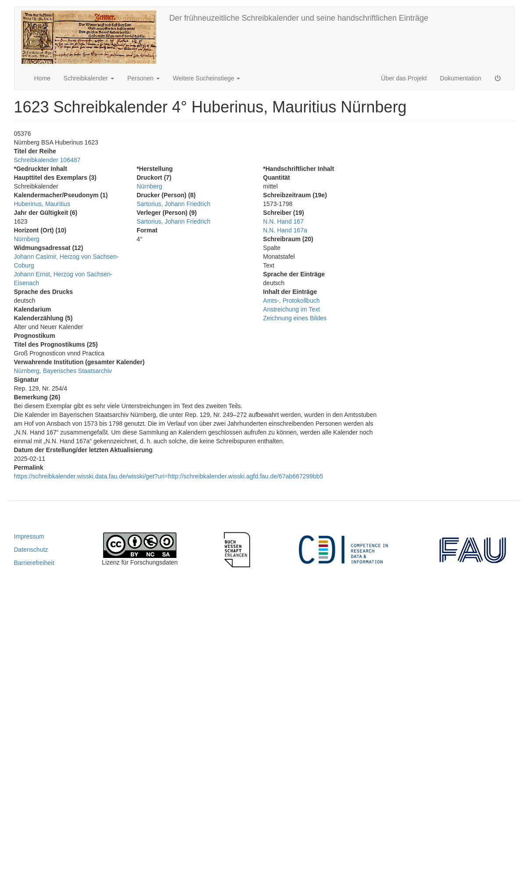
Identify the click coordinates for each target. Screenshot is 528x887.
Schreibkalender (89, 78)
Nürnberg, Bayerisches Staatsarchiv (63, 370)
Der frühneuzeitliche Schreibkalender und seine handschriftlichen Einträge (298, 18)
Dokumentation (460, 78)
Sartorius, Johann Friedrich (173, 203)
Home (42, 78)
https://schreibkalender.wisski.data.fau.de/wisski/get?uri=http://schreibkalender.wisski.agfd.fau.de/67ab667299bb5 (168, 476)
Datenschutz (31, 549)
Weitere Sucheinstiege (207, 78)
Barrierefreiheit (34, 562)
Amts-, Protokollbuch (291, 300)
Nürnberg (27, 239)
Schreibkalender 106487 (47, 159)
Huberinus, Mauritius (42, 203)
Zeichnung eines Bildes (295, 318)
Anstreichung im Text (291, 309)
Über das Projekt (404, 78)
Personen (143, 78)
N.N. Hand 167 (283, 221)
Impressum (29, 536)
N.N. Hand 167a (285, 230)
